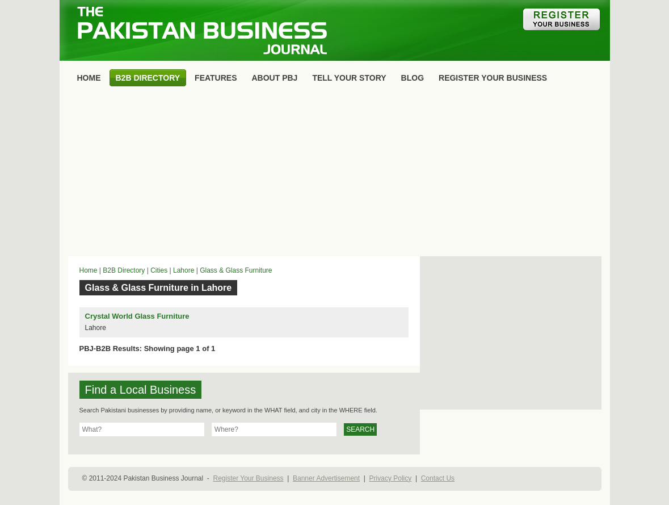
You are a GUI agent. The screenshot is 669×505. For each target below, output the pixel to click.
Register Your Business (248, 478)
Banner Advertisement (326, 478)
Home (88, 270)
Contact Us (438, 478)
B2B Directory (124, 270)
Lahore (183, 270)
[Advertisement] (335, 173)
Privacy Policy (390, 478)
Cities (158, 270)
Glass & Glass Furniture (236, 270)
